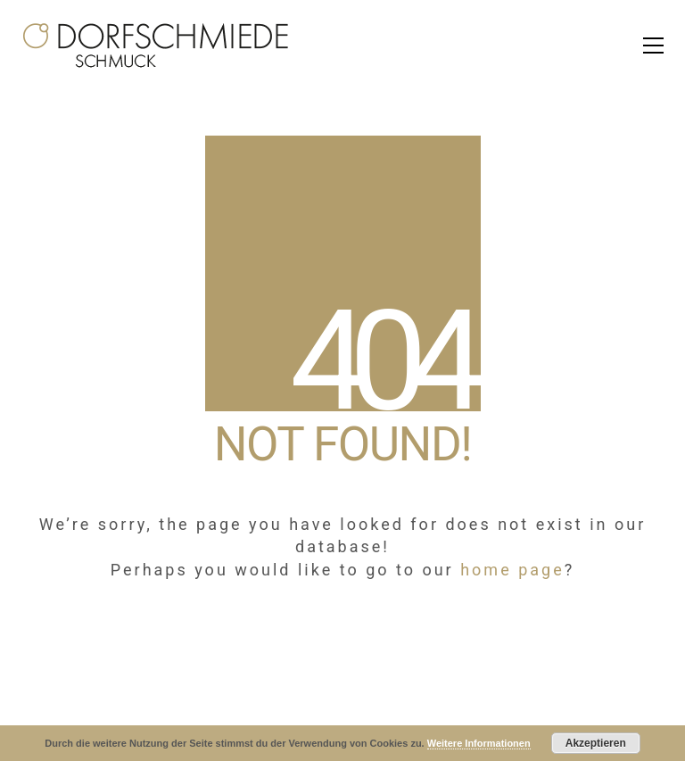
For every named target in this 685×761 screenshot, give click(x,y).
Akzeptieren (595, 743)
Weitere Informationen (479, 743)
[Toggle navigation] (653, 45)
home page (512, 569)
